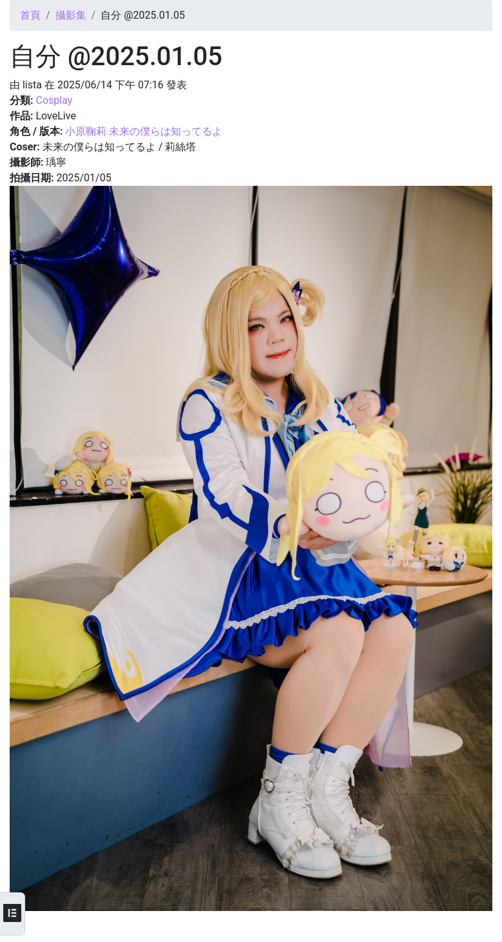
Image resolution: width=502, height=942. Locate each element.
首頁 (30, 15)
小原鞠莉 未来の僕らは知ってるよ (143, 131)
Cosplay (53, 100)
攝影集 (70, 15)
